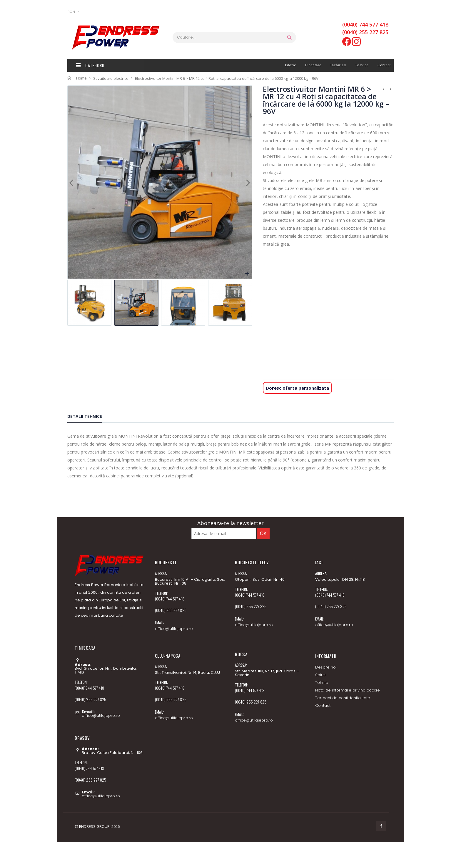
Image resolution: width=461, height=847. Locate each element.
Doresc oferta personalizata (297, 388)
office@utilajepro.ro (101, 715)
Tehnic (321, 682)
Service (361, 65)
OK (263, 533)
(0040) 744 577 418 (365, 24)
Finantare (313, 65)
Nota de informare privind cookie (347, 690)
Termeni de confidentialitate (342, 698)
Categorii (90, 65)
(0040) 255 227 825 (365, 32)
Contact (384, 65)
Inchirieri (338, 65)
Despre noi (326, 667)
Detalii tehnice (84, 416)
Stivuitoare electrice (110, 78)
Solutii (320, 675)
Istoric (290, 65)
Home (81, 78)
